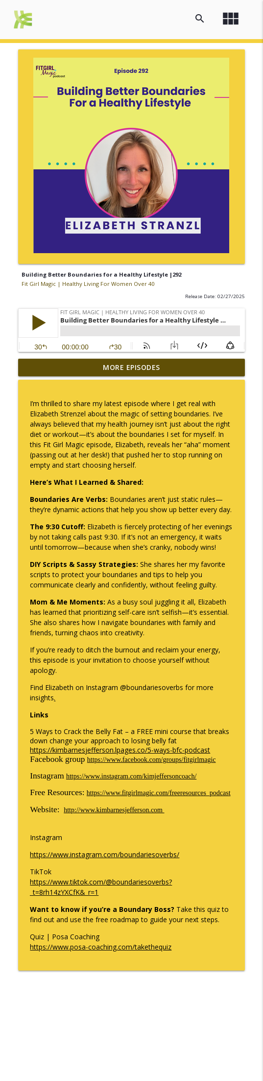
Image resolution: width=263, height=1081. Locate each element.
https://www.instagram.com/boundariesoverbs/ (104, 854)
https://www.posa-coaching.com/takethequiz (100, 946)
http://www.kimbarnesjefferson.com (114, 810)
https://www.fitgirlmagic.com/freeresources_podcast (159, 793)
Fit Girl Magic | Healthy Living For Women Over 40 (88, 283)
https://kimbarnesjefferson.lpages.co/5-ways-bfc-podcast (120, 750)
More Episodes (131, 367)
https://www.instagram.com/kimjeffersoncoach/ (131, 776)
